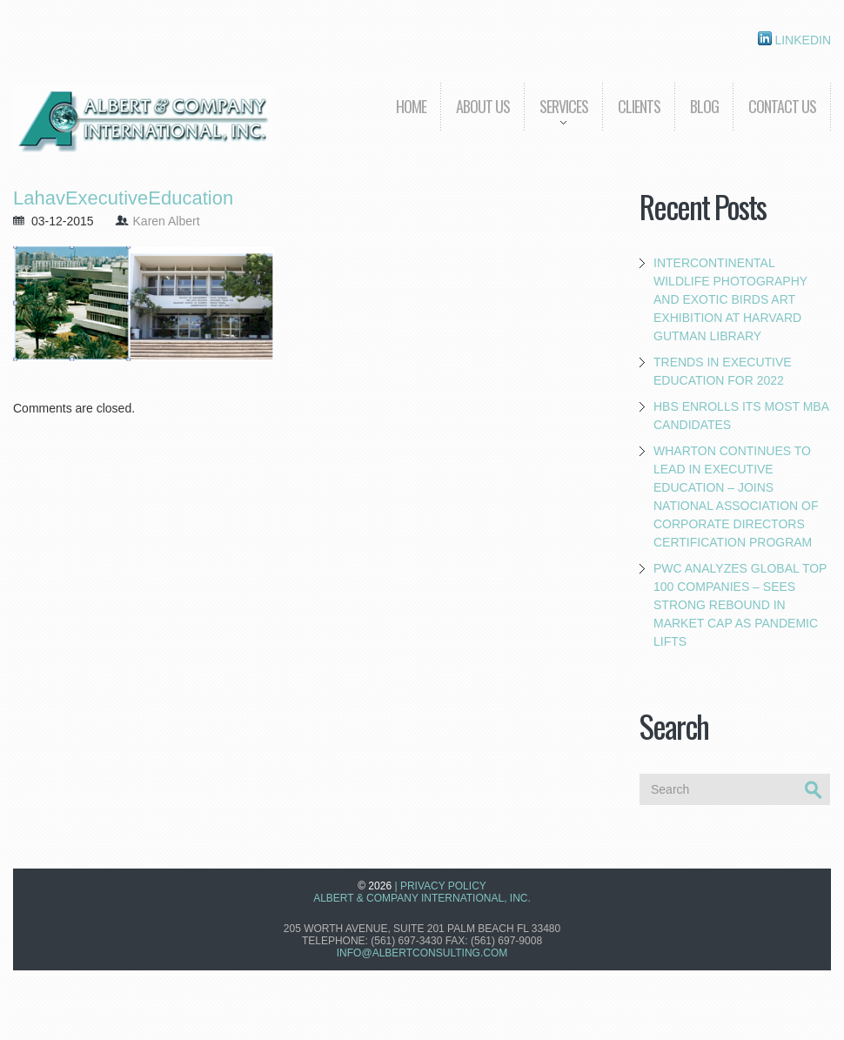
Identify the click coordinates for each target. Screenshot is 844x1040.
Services (556, 119)
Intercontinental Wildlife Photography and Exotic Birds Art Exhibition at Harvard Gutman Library (730, 299)
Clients (639, 106)
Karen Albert (166, 221)
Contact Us (782, 106)
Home (411, 106)
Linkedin (794, 39)
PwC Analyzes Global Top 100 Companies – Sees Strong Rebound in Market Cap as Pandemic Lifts (740, 604)
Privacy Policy (443, 886)
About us (483, 106)
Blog (704, 106)
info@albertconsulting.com (422, 953)
